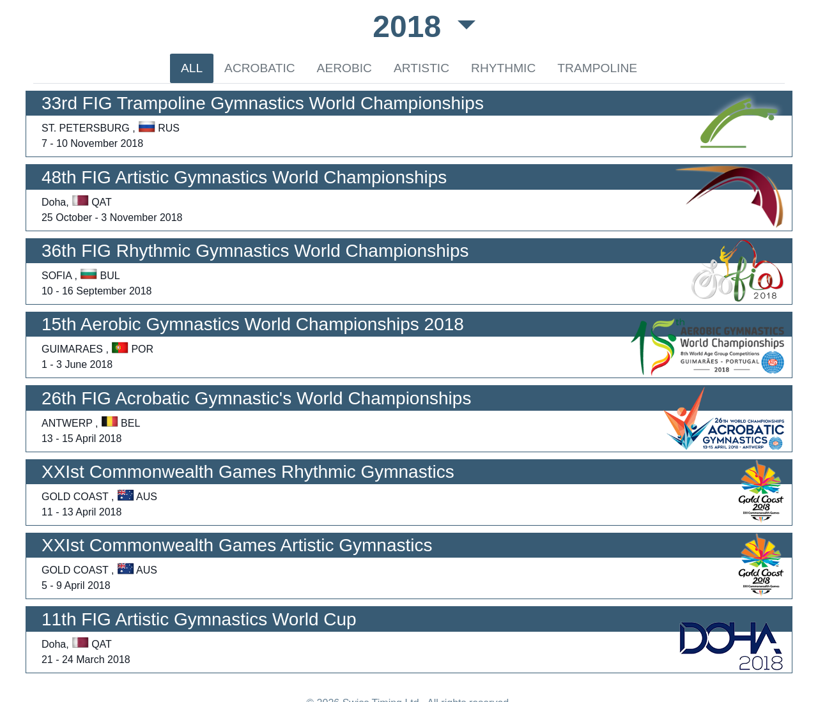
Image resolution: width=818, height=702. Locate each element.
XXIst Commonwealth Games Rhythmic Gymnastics (248, 472)
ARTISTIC (421, 68)
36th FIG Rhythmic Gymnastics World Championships (255, 251)
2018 (411, 26)
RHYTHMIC (503, 68)
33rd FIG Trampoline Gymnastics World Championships (263, 103)
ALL (192, 68)
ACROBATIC (259, 68)
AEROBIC (344, 68)
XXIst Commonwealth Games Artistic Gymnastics (237, 545)
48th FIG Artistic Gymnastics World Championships (244, 177)
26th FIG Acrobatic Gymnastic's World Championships (256, 398)
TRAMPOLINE (597, 68)
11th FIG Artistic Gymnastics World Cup (199, 619)
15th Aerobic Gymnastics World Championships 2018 (253, 324)
